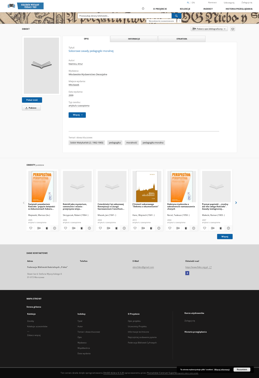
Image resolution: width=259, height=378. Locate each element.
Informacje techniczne (138, 331)
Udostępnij (229, 2)
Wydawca (82, 342)
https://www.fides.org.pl (198, 267)
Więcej (224, 236)
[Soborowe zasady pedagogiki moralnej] (41, 66)
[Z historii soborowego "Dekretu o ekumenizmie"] (147, 186)
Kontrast (212, 2)
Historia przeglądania (239, 8)
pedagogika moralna (153, 142)
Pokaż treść (32, 99)
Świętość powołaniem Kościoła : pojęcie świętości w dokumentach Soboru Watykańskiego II (41, 206)
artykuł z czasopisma (79, 105)
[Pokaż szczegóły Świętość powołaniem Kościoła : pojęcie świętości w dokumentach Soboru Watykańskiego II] (54, 228)
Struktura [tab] (182, 38)
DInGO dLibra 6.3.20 (113, 372)
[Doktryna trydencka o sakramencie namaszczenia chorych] (181, 186)
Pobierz (30, 108)
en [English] (193, 3)
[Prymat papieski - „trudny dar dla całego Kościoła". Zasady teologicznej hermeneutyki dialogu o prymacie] (216, 186)
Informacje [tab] (134, 38)
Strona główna (34, 306)
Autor (80, 326)
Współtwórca (84, 348)
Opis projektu (134, 321)
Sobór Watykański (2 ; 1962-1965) (86, 142)
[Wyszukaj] (176, 15)
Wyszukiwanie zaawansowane (161, 21)
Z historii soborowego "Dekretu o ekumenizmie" (145, 205)
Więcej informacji (222, 370)
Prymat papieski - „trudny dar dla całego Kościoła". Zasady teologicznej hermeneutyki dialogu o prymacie (215, 206)
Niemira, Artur (76, 63)
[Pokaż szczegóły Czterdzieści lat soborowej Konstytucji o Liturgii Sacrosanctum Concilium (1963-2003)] (124, 228)
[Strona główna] (143, 8)
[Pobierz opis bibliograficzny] (38, 228)
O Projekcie (160, 8)
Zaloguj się (247, 2)
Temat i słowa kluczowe (89, 331)
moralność (131, 142)
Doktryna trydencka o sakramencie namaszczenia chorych (181, 206)
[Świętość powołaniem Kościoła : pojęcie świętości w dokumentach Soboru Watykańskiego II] (42, 186)
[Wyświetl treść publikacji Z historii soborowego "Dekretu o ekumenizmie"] (151, 228)
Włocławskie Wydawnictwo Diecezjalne (88, 74)
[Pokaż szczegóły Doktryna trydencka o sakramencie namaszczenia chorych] (193, 228)
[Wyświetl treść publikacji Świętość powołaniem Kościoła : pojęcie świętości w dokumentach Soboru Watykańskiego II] (47, 228)
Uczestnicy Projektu (137, 326)
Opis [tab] (86, 39)
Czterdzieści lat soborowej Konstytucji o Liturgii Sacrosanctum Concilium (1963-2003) (111, 206)
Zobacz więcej (34, 335)
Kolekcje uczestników (37, 326)
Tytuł (80, 321)
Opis (80, 337)
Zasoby (30, 321)
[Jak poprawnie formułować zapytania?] (179, 21)
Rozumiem (242, 369)
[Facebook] (187, 273)
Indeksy (208, 8)
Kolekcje (185, 8)
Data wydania (84, 353)
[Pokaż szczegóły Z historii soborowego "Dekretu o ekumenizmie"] (159, 228)
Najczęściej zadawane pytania (142, 337)
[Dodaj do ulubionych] (232, 29)
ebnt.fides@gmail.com (143, 267)
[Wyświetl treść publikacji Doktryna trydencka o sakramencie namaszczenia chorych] (186, 228)
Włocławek (74, 84)
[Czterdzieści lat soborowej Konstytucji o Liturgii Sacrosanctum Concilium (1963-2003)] (112, 186)
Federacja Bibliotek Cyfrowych (142, 342)
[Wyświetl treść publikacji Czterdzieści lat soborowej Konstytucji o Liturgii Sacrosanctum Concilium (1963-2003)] (116, 228)
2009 (71, 95)
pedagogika (115, 142)
